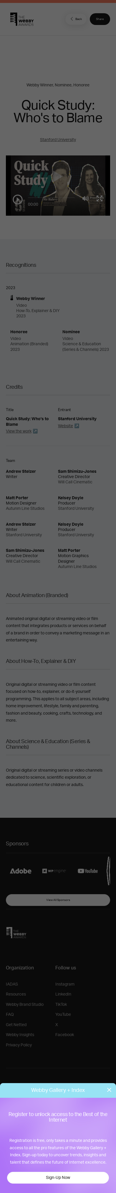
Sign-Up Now (58, 1178)
